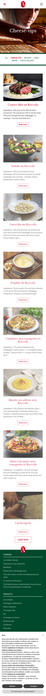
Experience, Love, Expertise (14, 564)
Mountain (7, 628)
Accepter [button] (33, 686)
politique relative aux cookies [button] (12, 650)
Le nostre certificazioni (12, 581)
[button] (4, 4)
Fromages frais (9, 610)
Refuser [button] (12, 686)
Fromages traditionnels (12, 603)
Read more (23, 124)
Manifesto (7, 567)
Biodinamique (8, 621)
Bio (4, 614)
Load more (23, 539)
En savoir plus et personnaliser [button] (23, 691)
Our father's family (10, 560)
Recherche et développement (14, 571)
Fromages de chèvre (11, 618)
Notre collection (9, 607)
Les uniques (8, 600)
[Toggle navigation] (41, 4)
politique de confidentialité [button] (16, 674)
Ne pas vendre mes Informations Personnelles (18, 665)
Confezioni (7, 625)
